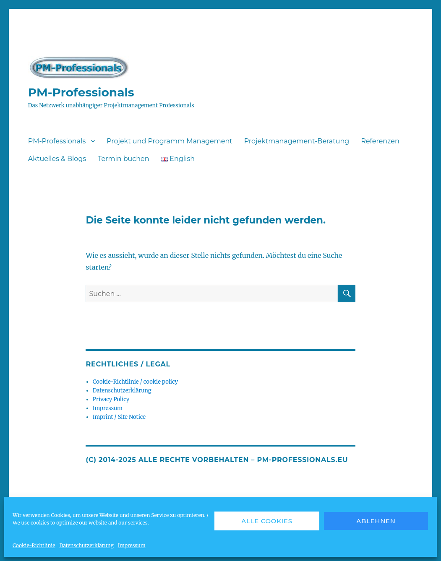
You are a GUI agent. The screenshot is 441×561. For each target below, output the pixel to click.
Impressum (132, 545)
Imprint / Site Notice (119, 417)
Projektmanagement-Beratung (297, 141)
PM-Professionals (81, 92)
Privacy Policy (111, 399)
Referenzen (380, 141)
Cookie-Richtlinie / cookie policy (135, 381)
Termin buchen (123, 159)
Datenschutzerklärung (86, 545)
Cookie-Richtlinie (34, 545)
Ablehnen (376, 521)
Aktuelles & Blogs (57, 159)
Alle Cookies (266, 521)
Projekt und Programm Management (169, 141)
